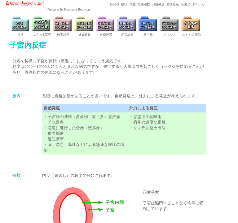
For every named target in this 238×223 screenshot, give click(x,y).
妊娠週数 (143, 4)
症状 (124, 4)
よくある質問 (42, 34)
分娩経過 (158, 4)
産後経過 (172, 4)
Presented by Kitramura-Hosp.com (68, 9)
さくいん (198, 4)
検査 (132, 4)
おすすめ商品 (191, 34)
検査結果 (63, 34)
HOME (114, 4)
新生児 (185, 4)
